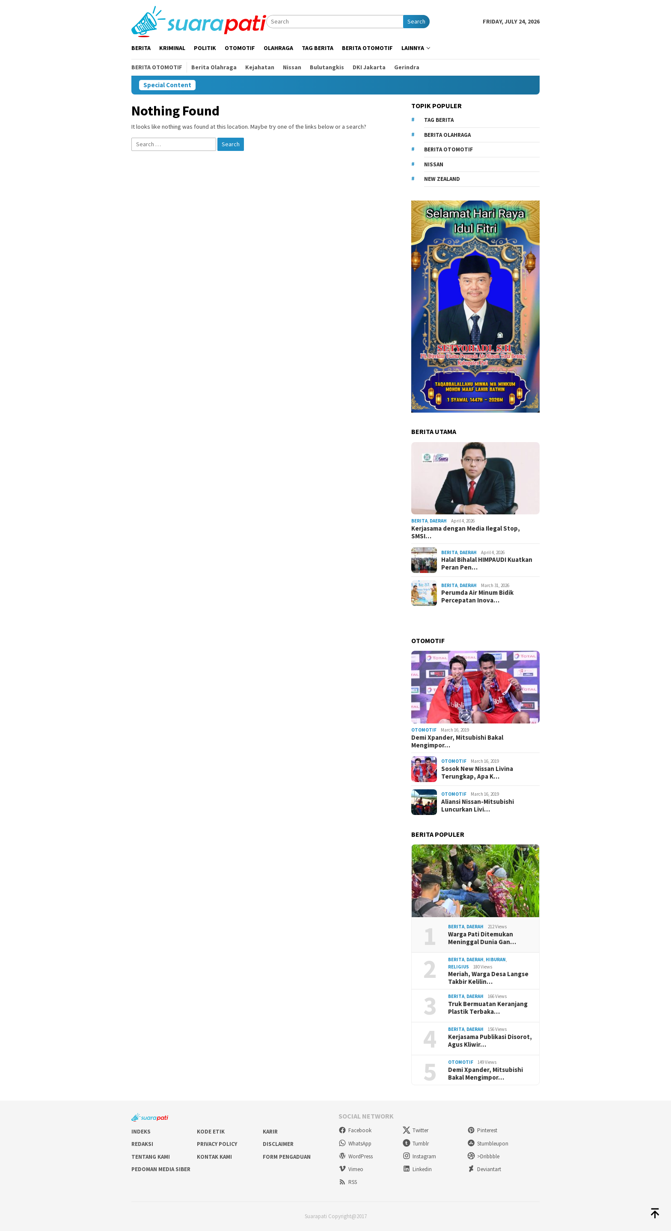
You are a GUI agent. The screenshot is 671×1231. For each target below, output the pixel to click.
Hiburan (496, 959)
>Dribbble (483, 1156)
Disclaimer (278, 1144)
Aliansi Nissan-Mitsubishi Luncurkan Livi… (477, 805)
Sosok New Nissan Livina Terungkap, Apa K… (477, 772)
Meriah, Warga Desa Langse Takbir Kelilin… (488, 978)
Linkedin (417, 1169)
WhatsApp (354, 1143)
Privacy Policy (217, 1144)
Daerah (438, 521)
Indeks (141, 1131)
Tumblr (416, 1143)
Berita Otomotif (448, 149)
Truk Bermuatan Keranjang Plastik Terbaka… (488, 1008)
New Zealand (442, 179)
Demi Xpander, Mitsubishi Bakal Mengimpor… (457, 741)
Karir (270, 1131)
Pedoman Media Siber (160, 1169)
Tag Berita (439, 120)
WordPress (355, 1156)
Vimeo (350, 1169)
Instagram (419, 1156)
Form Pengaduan (287, 1156)
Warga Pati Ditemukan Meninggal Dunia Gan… (482, 938)
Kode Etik (211, 1131)
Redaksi (142, 1144)
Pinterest (482, 1130)
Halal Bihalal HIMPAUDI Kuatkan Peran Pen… (486, 563)
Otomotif (423, 730)
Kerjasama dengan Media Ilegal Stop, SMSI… (465, 532)
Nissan (433, 164)
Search (416, 21)
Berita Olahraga (447, 135)
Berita (419, 521)
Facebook (354, 1130)
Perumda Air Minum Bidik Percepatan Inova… (477, 596)
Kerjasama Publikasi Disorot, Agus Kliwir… (490, 1040)
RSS (347, 1182)
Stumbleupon (487, 1143)
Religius (458, 967)
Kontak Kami (214, 1156)
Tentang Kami (150, 1156)
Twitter (415, 1130)
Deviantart (484, 1169)
